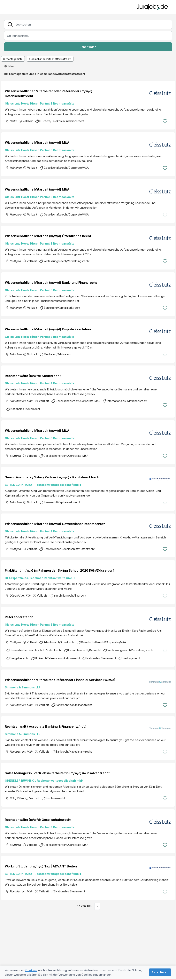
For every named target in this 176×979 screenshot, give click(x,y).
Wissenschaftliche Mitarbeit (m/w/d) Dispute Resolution (48, 329)
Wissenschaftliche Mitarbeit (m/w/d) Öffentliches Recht (48, 236)
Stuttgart (15, 261)
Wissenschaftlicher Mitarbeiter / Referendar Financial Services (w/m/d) (60, 680)
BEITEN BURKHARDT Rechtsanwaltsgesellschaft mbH (43, 484)
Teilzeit (44, 891)
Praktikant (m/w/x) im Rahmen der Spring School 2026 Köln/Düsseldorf (59, 570)
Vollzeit (28, 121)
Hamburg (15, 214)
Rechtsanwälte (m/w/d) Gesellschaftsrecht (38, 820)
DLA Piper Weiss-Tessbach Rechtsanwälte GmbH (40, 578)
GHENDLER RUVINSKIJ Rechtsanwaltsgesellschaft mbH (44, 780)
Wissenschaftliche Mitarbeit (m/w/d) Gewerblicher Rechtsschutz (55, 524)
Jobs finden (88, 47)
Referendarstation (19, 617)
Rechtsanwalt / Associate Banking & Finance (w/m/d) (46, 726)
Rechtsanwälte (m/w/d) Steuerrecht (33, 376)
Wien (20, 798)
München (15, 167)
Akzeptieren (160, 972)
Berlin (13, 121)
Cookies (31, 970)
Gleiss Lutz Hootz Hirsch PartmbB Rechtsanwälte (39, 103)
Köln (28, 595)
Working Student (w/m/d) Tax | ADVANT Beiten (41, 866)
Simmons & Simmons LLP (23, 687)
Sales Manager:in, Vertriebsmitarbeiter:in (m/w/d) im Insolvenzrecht (57, 773)
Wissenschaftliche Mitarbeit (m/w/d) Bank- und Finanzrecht (51, 283)
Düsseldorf (17, 595)
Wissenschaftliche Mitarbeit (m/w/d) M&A (37, 143)
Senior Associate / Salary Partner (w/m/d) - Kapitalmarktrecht (52, 477)
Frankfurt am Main (21, 401)
